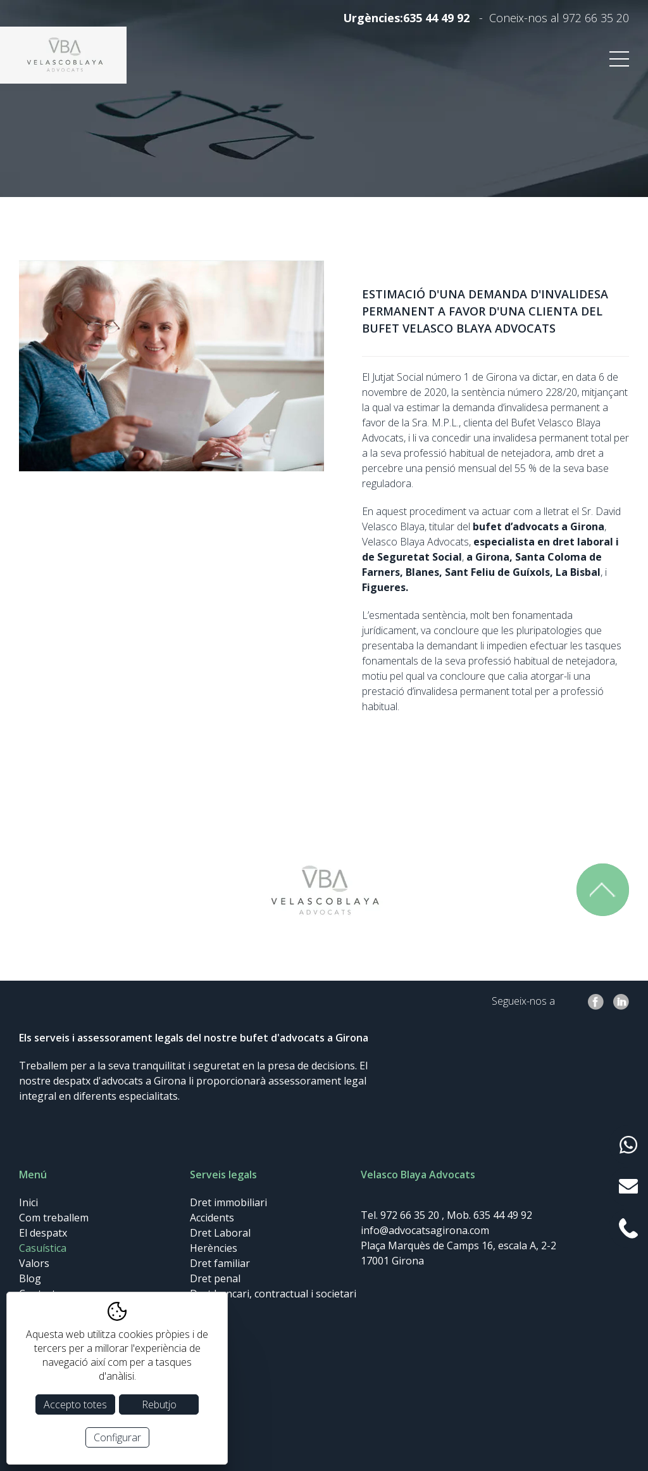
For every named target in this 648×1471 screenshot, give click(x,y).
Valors (34, 1263)
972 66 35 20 (596, 17)
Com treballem (54, 1218)
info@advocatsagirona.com (425, 1230)
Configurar (117, 1437)
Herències (213, 1248)
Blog (30, 1278)
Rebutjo (159, 1404)
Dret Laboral (220, 1233)
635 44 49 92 (436, 17)
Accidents (212, 1218)
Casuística (42, 1248)
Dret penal (215, 1278)
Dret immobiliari (228, 1202)
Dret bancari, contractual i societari (273, 1294)
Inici (28, 1202)
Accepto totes (75, 1404)
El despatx (43, 1233)
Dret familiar (220, 1263)
